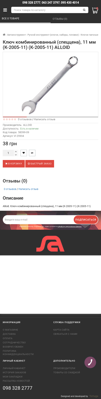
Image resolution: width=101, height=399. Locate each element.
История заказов (14, 372)
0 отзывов (24, 119)
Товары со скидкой (66, 372)
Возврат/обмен (13, 346)
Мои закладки (12, 376)
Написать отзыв (44, 119)
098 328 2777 (31, 2)
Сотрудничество (14, 342)
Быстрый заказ (40, 163)
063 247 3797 (51, 2)
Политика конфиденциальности (18, 353)
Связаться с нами (65, 334)
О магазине (10, 329)
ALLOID (27, 125)
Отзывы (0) (60, 18)
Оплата (7, 338)
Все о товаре (11, 18)
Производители (64, 368)
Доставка (9, 334)
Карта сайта (61, 329)
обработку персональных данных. (70, 226)
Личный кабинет (14, 368)
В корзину (13, 163)
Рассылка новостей (16, 380)
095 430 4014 (69, 2)
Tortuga (93, 396)
